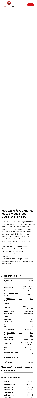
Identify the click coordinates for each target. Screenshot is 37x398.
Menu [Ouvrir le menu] (31, 5)
